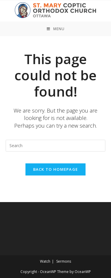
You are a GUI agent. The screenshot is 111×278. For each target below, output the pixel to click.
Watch (45, 261)
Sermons (63, 261)
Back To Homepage (55, 169)
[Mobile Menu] (55, 29)
